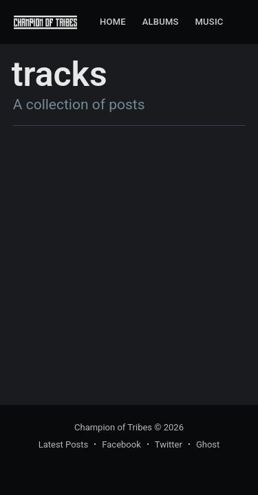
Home (113, 21)
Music (209, 21)
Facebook (121, 444)
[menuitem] (113, 22)
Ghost (207, 444)
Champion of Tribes (113, 427)
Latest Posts (64, 444)
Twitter (168, 444)
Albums (160, 21)
